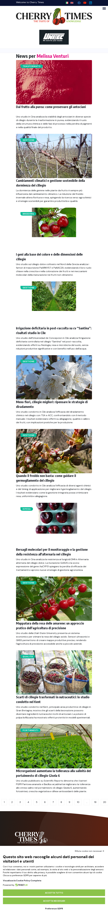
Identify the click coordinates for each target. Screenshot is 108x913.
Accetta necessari (54, 901)
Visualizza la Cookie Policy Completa (22, 880)
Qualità (28, 656)
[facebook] (77, 2)
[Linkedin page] (89, 2)
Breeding (28, 213)
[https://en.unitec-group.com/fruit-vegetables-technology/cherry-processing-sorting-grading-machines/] (54, 37)
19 (95, 802)
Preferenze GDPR (54, 908)
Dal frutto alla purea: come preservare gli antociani (51, 107)
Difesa (27, 509)
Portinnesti (30, 730)
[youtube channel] (83, 2)
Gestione (28, 140)
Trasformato (32, 66)
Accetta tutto (54, 892)
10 (78, 802)
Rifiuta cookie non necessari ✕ (89, 851)
